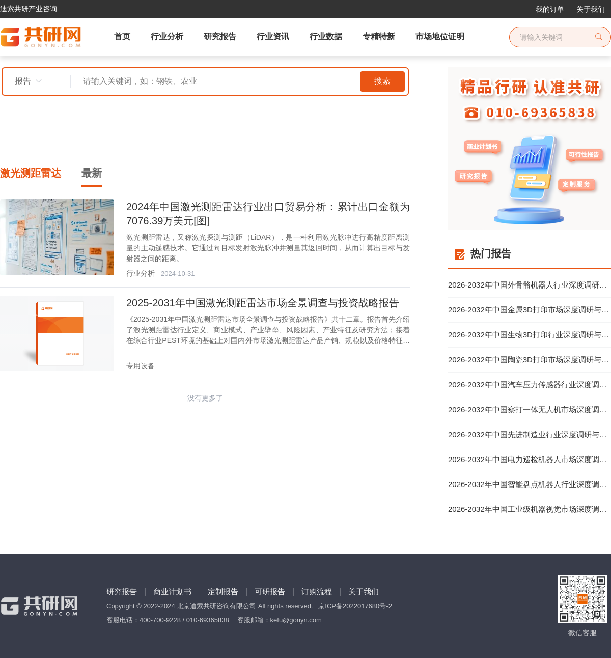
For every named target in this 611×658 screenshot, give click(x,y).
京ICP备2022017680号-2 (355, 606)
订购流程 (316, 591)
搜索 (382, 81)
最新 (91, 173)
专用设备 (140, 366)
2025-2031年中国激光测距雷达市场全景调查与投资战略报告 (262, 302)
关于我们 (590, 9)
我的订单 (550, 9)
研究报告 (121, 591)
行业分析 (140, 273)
